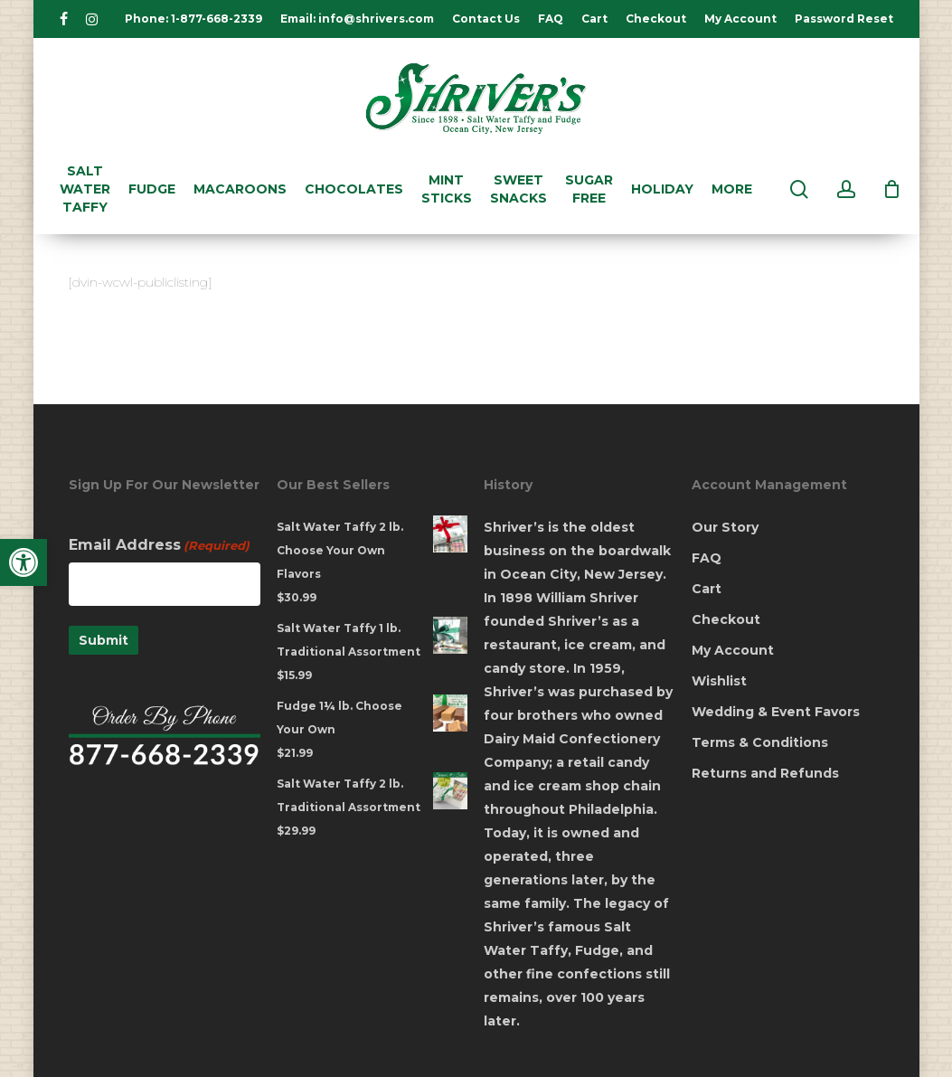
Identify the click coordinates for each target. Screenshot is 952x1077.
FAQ (706, 558)
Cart (706, 589)
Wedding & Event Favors (776, 712)
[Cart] (892, 189)
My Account (733, 650)
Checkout (726, 619)
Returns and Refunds (765, 773)
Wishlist (719, 681)
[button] (23, 562)
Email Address (159, 545)
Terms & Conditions (760, 742)
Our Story (725, 527)
